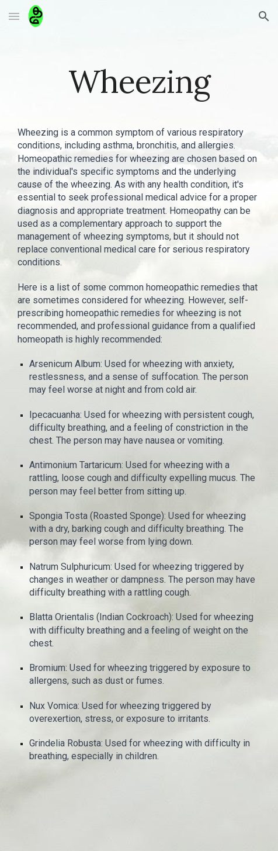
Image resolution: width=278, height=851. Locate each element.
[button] (14, 16)
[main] (139, 81)
